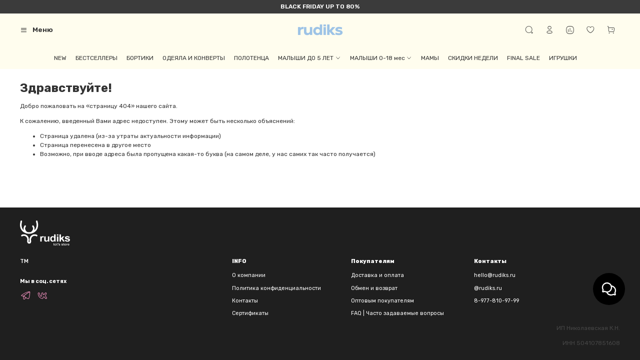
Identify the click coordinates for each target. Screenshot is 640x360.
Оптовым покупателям (382, 301)
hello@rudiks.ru (495, 275)
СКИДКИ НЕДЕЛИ (473, 58)
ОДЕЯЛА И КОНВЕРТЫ (193, 58)
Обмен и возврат (374, 288)
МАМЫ (430, 58)
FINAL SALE (523, 58)
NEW (60, 58)
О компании (249, 275)
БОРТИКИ (140, 58)
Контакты (245, 301)
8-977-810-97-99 (496, 301)
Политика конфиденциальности (276, 288)
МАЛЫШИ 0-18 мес (381, 58)
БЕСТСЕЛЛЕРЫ (97, 58)
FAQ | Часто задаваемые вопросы (397, 313)
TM (24, 261)
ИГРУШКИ (563, 58)
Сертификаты (250, 313)
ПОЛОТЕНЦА (251, 58)
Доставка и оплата (377, 275)
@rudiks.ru (488, 288)
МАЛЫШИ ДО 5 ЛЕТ (309, 58)
